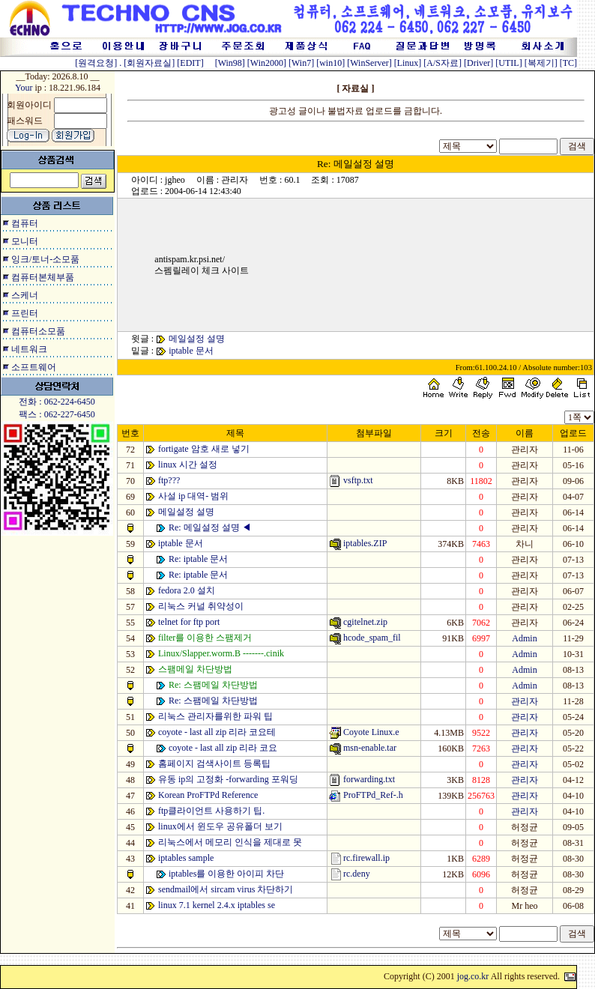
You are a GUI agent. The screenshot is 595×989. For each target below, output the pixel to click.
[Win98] (230, 63)
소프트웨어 (33, 367)
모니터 (24, 241)
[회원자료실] (149, 63)
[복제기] (541, 63)
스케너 (24, 295)
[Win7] (301, 63)
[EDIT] (190, 63)
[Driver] (478, 63)
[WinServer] (369, 63)
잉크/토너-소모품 (45, 259)
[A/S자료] (442, 63)
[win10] (330, 63)
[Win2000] (266, 63)
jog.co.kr (473, 976)
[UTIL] (508, 63)
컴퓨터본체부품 (42, 277)
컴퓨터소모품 (38, 331)
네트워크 (29, 349)
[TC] (568, 63)
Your (23, 87)
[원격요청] (97, 63)
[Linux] (408, 63)
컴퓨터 (24, 223)
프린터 (24, 313)
